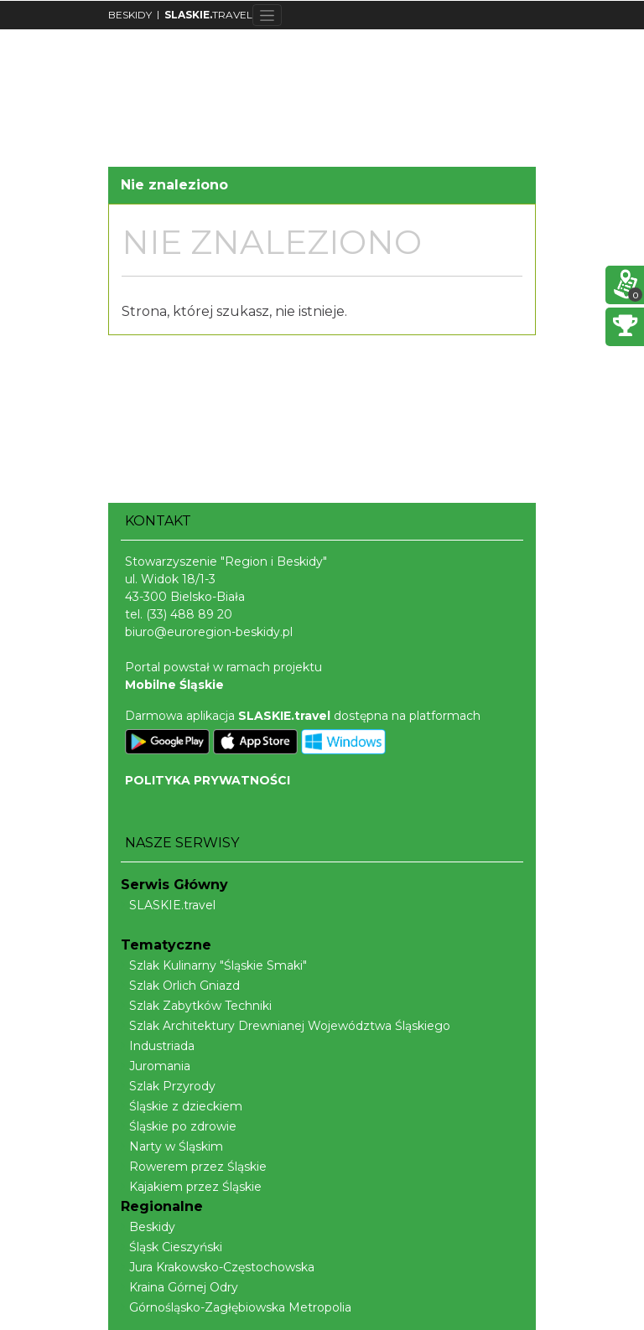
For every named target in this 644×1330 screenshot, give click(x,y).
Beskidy (148, 1226)
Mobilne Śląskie (174, 684)
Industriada (158, 1045)
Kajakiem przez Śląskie (191, 1186)
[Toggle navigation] (267, 15)
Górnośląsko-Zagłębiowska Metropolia (236, 1307)
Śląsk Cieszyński (171, 1247)
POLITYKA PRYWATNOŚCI (207, 780)
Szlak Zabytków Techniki (196, 1005)
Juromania (155, 1066)
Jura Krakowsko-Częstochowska (217, 1267)
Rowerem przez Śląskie (194, 1166)
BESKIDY (130, 14)
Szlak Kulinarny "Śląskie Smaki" (214, 965)
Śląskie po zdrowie (178, 1126)
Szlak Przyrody (168, 1086)
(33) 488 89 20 (189, 614)
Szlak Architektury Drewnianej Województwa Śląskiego (285, 1025)
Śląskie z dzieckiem (181, 1106)
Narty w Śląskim (172, 1146)
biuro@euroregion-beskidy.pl (209, 631)
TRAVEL (208, 14)
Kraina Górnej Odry (179, 1287)
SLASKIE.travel (168, 905)
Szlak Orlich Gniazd (180, 985)
